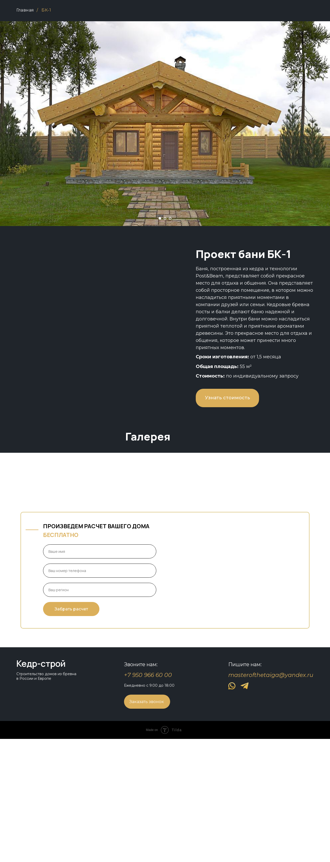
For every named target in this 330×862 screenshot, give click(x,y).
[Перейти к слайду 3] (170, 218)
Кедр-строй (41, 786)
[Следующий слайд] (320, 124)
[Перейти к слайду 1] (160, 218)
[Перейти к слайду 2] (165, 218)
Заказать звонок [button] (146, 824)
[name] (99, 674)
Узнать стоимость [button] (227, 398)
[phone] (99, 694)
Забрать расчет (71, 732)
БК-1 (46, 10)
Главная (25, 10)
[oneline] (99, 713)
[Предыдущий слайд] (9, 124)
